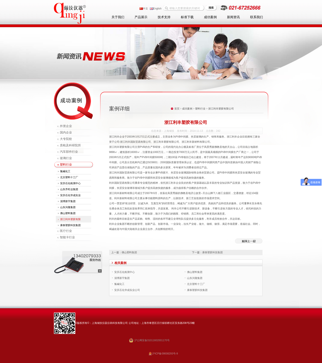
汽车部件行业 (69, 151)
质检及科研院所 (70, 145)
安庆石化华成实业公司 (127, 290)
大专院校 (66, 139)
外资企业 (66, 126)
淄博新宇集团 (68, 201)
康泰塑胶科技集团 (70, 225)
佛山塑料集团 (68, 213)
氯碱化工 (65, 171)
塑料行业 (66, 164)
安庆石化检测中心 (70, 183)
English (156, 8)
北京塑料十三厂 (69, 177)
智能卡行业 (67, 237)
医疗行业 (66, 231)
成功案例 (210, 17)
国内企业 (66, 132)
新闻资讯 (233, 17)
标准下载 (187, 17)
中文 (143, 8)
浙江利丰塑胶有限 (70, 219)
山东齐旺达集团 (69, 189)
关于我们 (117, 17)
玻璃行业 (66, 158)
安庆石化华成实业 (70, 195)
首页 (177, 108)
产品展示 (141, 17)
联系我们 (256, 17)
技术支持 (164, 17)
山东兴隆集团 (68, 207)
